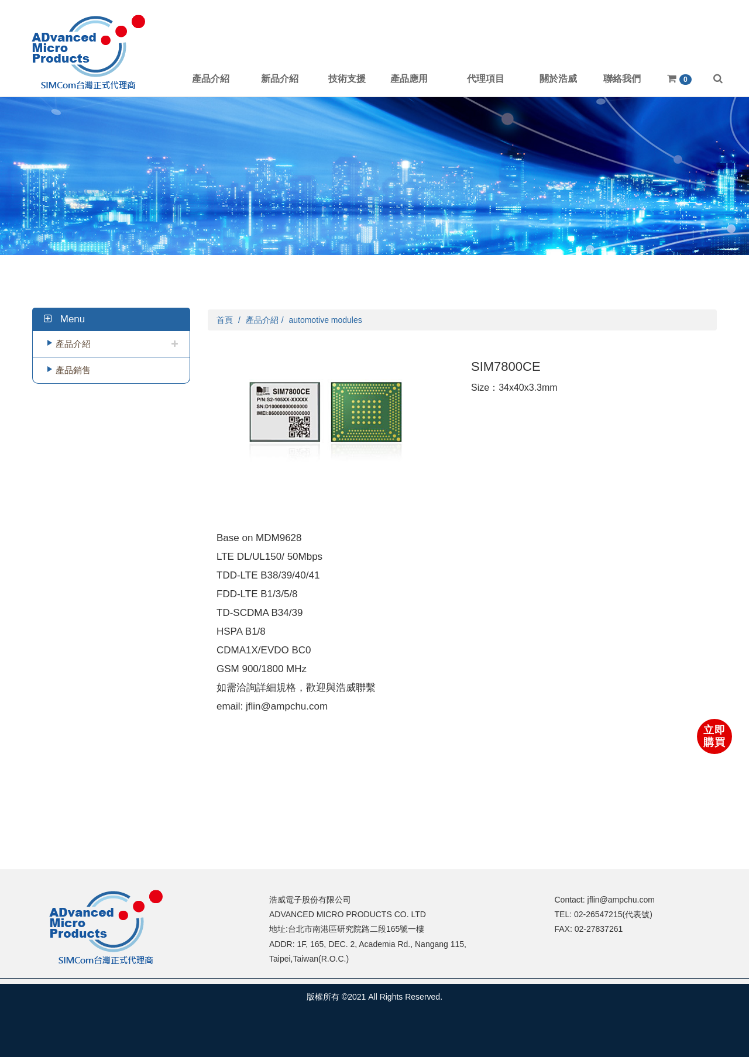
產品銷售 (73, 370)
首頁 (225, 320)
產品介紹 (73, 344)
